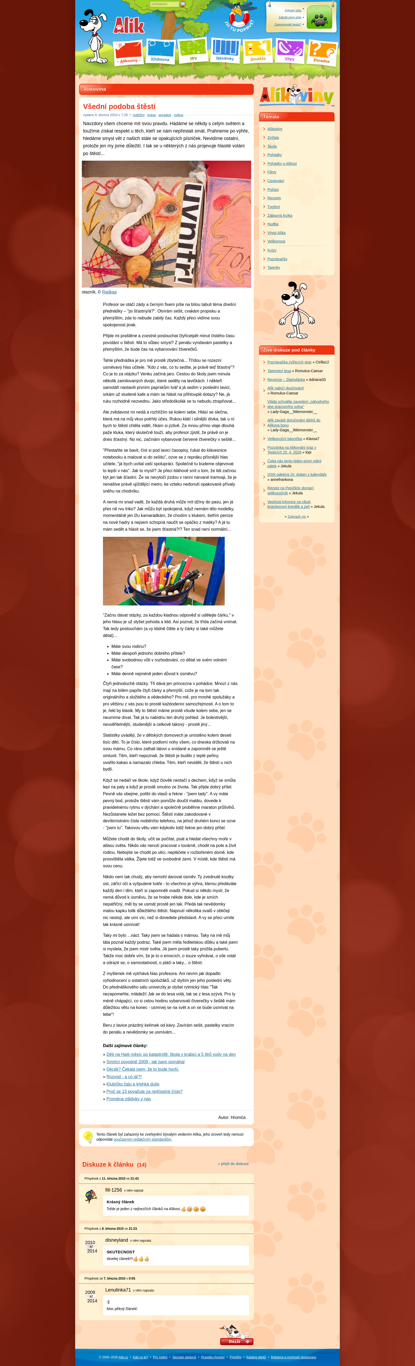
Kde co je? (140, 1357)
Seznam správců (184, 1357)
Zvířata (273, 137)
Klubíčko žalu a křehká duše (132, 1084)
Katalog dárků (256, 1357)
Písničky (235, 1357)
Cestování (276, 181)
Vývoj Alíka (277, 233)
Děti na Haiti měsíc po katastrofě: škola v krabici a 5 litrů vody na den (171, 1054)
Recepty (274, 198)
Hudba (273, 224)
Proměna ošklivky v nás (128, 1099)
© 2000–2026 (113, 1357)
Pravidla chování (213, 1357)
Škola (272, 146)
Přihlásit (319, 24)
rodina (178, 115)
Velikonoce (277, 241)
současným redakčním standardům (142, 1139)
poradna (165, 115)
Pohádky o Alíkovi (282, 163)
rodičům (139, 115)
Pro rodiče (160, 1357)
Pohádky (275, 155)
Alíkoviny (275, 129)
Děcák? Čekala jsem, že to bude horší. (142, 1069)
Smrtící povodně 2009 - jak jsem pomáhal (145, 1062)
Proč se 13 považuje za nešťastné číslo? (144, 1091)
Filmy (272, 172)
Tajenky (274, 267)
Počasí (273, 189)
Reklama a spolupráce (293, 1357)
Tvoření (274, 207)
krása (151, 115)
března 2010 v (111, 115)
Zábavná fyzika (280, 215)
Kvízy (272, 250)
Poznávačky (277, 259)
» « (297, 517)
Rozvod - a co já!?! (124, 1076)
